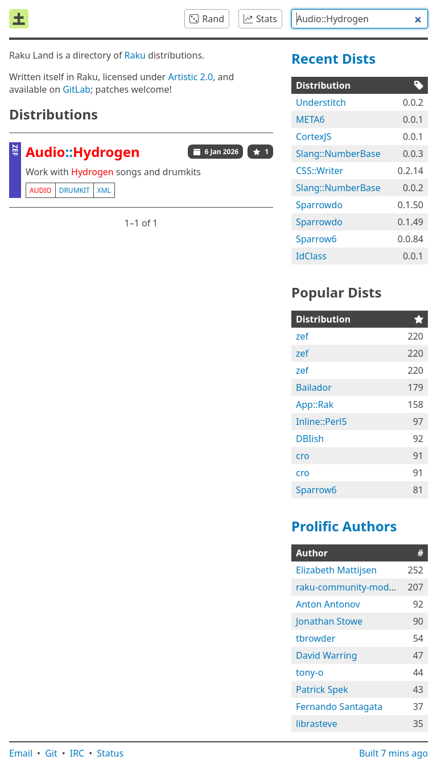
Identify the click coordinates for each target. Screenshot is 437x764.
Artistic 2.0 (190, 77)
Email (20, 753)
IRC (77, 753)
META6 (310, 119)
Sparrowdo (319, 205)
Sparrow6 (316, 239)
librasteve (316, 723)
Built (393, 753)
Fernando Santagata (339, 706)
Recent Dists (333, 58)
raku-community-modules (351, 587)
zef (302, 336)
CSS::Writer (319, 170)
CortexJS (314, 136)
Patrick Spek (322, 689)
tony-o (309, 672)
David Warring (326, 655)
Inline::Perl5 (321, 421)
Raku (135, 55)
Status (110, 753)
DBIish (310, 438)
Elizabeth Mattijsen (336, 570)
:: (83, 151)
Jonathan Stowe (329, 621)
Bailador (314, 387)
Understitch (321, 102)
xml (104, 190)
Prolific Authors (344, 526)
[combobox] (359, 18)
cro (303, 455)
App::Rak (314, 404)
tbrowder (315, 638)
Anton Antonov (328, 604)
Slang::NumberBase (338, 153)
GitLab (76, 89)
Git (51, 753)
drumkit (74, 190)
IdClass (311, 256)
